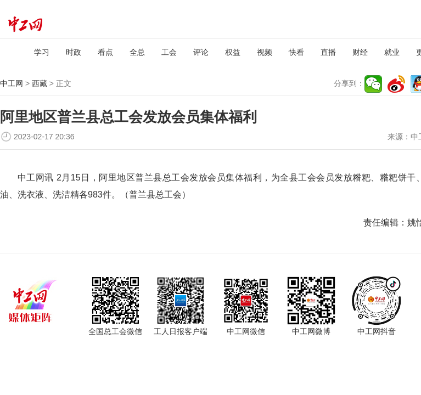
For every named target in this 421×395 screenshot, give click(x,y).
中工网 (11, 83)
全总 (137, 52)
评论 (201, 52)
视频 (264, 52)
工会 (169, 52)
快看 (296, 52)
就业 (392, 52)
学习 (41, 52)
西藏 (39, 83)
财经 (360, 52)
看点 (105, 52)
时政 (73, 52)
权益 (232, 52)
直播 (328, 52)
